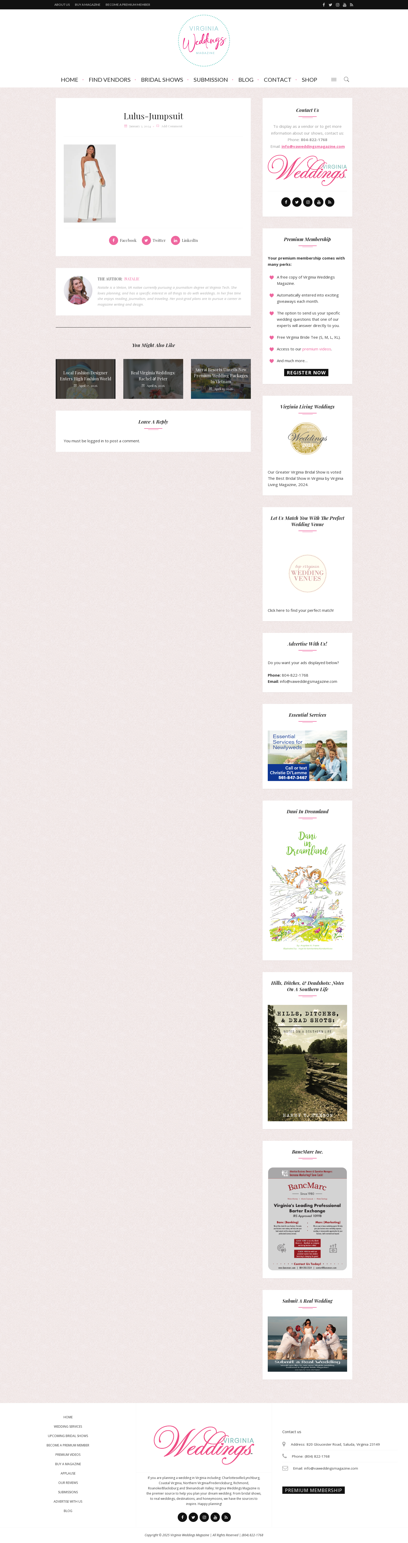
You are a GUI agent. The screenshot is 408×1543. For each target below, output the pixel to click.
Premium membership (313, 1490)
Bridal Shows (162, 79)
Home (69, 79)
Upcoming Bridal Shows (68, 1436)
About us (62, 5)
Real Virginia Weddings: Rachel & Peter (153, 375)
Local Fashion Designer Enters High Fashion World (85, 375)
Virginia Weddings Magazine (189, 1535)
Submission (211, 79)
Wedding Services (68, 1426)
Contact (277, 79)
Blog (245, 79)
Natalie (131, 278)
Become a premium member (128, 5)
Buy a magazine (87, 5)
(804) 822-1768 (252, 1535)
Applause (68, 1473)
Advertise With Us (68, 1501)
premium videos (316, 348)
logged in (95, 440)
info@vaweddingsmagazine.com (313, 146)
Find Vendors (110, 79)
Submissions (68, 1492)
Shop (309, 79)
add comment (171, 126)
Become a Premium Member (68, 1445)
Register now (306, 372)
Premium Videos (67, 1454)
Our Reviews (68, 1483)
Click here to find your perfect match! (301, 583)
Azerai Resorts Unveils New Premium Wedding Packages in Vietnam (221, 375)
